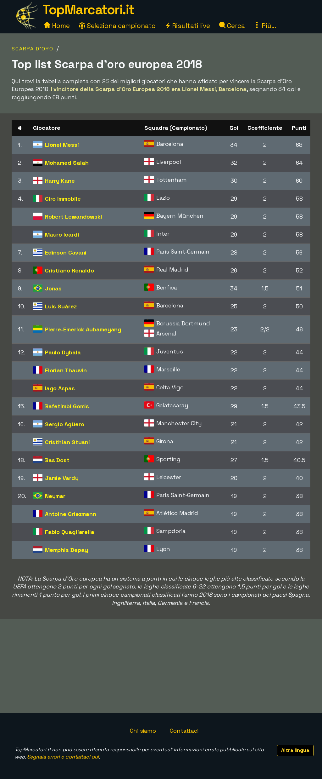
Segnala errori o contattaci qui (63, 756)
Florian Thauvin (66, 370)
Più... (265, 25)
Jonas (53, 288)
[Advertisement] (161, 666)
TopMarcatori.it (88, 9)
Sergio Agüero (64, 424)
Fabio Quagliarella (69, 532)
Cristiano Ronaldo (69, 270)
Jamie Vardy (62, 478)
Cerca (232, 25)
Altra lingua (295, 750)
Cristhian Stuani (67, 442)
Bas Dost (57, 460)
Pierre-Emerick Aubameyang (83, 329)
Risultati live (187, 25)
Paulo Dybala (63, 352)
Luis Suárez (61, 306)
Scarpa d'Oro (32, 48)
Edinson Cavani (66, 252)
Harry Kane (60, 180)
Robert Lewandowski (73, 216)
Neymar (55, 496)
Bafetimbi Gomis (67, 406)
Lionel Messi (62, 144)
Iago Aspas (60, 388)
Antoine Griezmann (70, 514)
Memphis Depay (66, 549)
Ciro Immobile (63, 198)
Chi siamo (143, 730)
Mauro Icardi (62, 234)
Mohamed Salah (67, 162)
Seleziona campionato (117, 25)
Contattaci (184, 730)
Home (57, 25)
